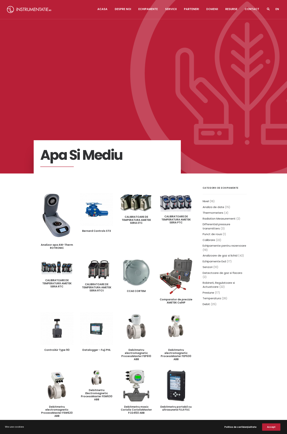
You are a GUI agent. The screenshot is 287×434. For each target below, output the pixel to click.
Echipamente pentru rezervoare (224, 151)
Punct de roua (212, 139)
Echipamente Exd (214, 167)
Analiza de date (213, 112)
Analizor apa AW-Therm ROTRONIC (57, 151)
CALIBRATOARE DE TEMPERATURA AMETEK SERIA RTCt (96, 193)
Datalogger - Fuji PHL (96, 255)
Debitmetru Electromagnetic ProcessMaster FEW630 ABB (96, 300)
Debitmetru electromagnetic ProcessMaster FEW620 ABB (57, 316)
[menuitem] (277, 9)
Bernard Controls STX (96, 136)
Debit (206, 209)
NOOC (112, 427)
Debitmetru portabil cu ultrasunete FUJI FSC (176, 313)
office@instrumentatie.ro (78, 399)
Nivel (206, 106)
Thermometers (213, 118)
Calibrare (209, 145)
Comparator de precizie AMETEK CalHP (176, 206)
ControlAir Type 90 (57, 255)
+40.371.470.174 (76, 393)
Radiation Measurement (219, 124)
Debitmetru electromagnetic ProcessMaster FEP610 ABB (136, 259)
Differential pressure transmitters (216, 132)
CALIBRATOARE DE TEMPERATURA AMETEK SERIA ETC (136, 125)
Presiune (208, 198)
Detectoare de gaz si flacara (222, 178)
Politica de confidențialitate (125, 410)
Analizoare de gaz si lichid (220, 161)
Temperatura (212, 203)
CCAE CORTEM (136, 196)
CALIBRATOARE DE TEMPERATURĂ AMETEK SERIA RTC (57, 189)
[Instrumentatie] (29, 9)
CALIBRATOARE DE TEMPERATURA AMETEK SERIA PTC (176, 125)
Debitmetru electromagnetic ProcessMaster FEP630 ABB (176, 259)
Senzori (208, 172)
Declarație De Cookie (167, 410)
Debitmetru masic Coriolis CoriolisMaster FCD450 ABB (136, 315)
